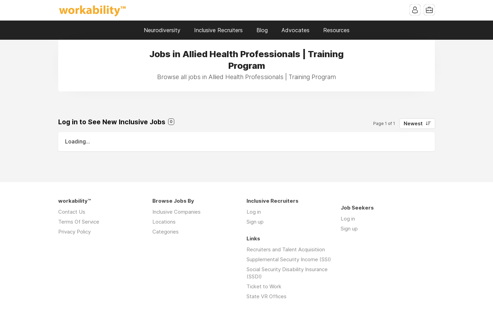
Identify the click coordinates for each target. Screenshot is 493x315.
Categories (165, 231)
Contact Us (71, 212)
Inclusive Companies (176, 212)
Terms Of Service (78, 221)
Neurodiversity (162, 30)
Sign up (255, 221)
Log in (253, 212)
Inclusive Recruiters (218, 30)
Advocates (295, 30)
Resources (336, 30)
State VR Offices (266, 296)
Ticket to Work (263, 286)
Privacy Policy (74, 231)
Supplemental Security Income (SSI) (288, 259)
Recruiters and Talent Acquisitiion (285, 249)
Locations (164, 221)
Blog (262, 30)
